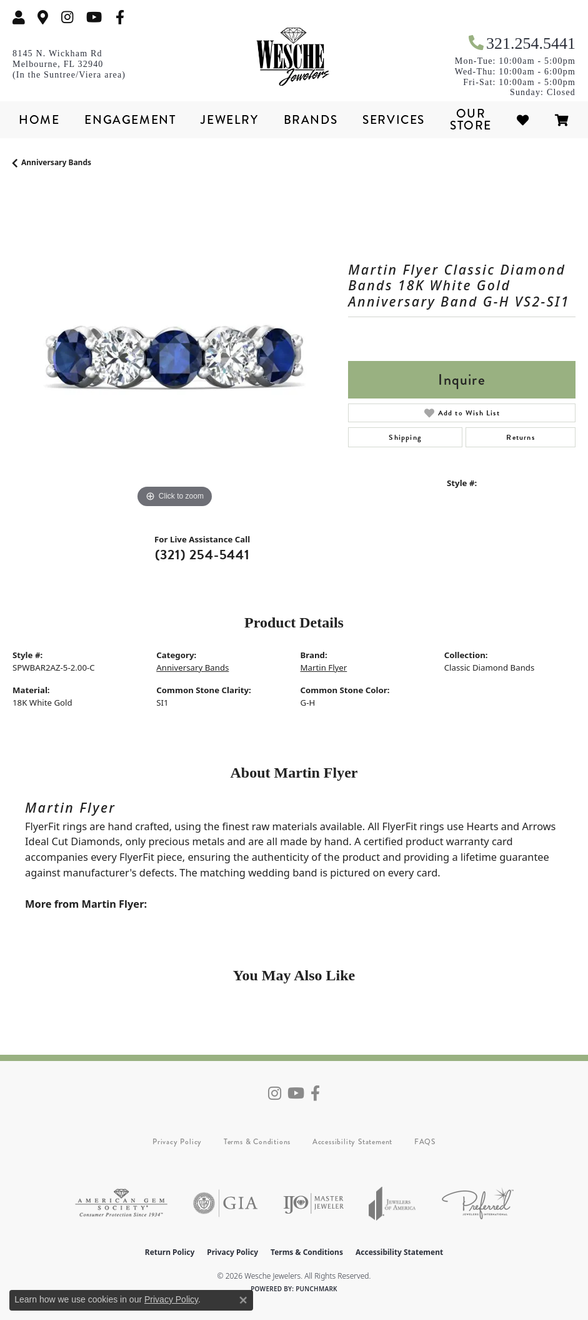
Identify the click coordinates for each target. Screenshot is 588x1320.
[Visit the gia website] (225, 1203)
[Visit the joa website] (392, 1203)
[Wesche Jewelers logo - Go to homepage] (294, 57)
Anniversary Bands (56, 162)
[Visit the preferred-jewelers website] (477, 1203)
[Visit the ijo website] (313, 1203)
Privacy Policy (177, 1141)
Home (39, 120)
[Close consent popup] (243, 1300)
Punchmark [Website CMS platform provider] (316, 1288)
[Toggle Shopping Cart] (562, 120)
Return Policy (170, 1252)
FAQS (425, 1141)
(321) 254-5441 (202, 554)
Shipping (405, 437)
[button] (18, 17)
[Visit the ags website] (121, 1203)
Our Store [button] (471, 119)
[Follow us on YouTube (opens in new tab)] (94, 17)
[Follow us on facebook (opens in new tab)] (120, 17)
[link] (43, 17)
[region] (174, 349)
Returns (520, 437)
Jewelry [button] (229, 120)
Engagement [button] (130, 120)
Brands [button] (311, 120)
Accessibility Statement (352, 1141)
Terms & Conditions (257, 1141)
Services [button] (393, 120)
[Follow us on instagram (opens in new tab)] (67, 17)
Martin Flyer (324, 667)
